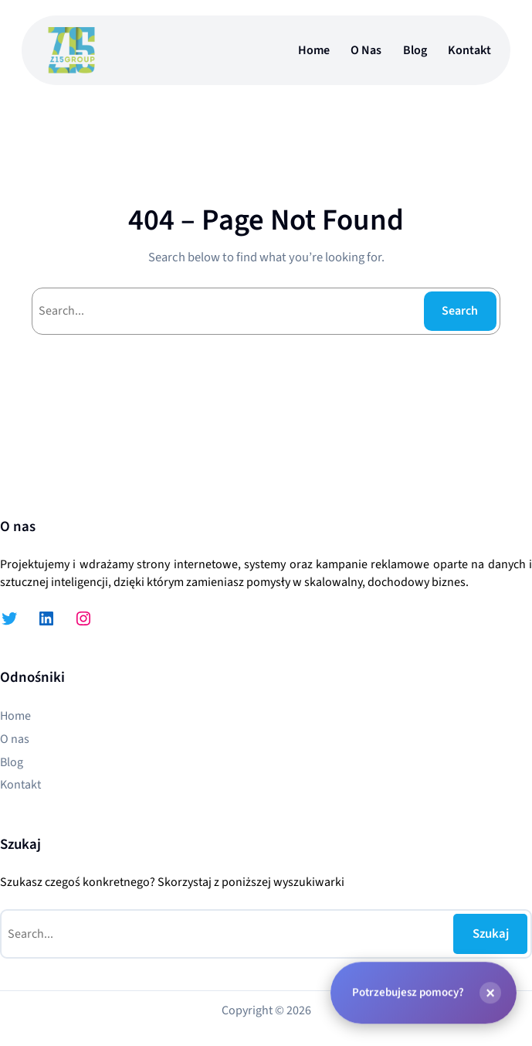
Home (314, 50)
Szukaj (491, 934)
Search (460, 310)
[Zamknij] (490, 992)
